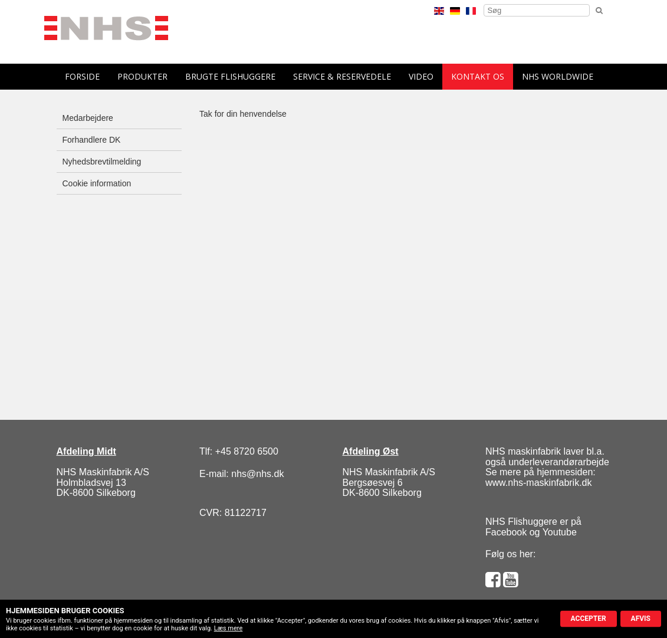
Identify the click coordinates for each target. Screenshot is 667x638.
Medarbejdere (88, 118)
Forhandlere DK (92, 139)
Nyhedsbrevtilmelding (102, 161)
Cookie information (97, 183)
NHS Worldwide (557, 76)
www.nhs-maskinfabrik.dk (538, 483)
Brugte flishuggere (230, 76)
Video (421, 76)
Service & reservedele (342, 76)
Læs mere (228, 628)
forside (82, 76)
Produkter (142, 76)
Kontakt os (477, 76)
